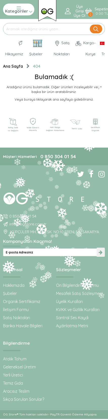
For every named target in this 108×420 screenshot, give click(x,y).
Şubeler (10, 293)
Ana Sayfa (13, 66)
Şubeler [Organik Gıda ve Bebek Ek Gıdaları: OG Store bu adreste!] (36, 48)
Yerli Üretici (13, 375)
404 (36, 66)
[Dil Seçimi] (101, 48)
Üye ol (79, 15)
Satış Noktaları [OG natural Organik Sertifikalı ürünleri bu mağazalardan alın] (62, 48)
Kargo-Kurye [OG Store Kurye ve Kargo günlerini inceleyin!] (85, 48)
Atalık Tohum (14, 358)
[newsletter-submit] (101, 252)
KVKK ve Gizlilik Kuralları (77, 309)
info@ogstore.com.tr (27, 224)
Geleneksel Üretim (19, 366)
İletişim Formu (16, 309)
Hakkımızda (13, 285)
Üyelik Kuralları (69, 301)
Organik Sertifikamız (21, 301)
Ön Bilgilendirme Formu (77, 285)
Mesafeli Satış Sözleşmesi (79, 293)
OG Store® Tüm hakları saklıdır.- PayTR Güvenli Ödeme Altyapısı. (50, 414)
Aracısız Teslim (16, 391)
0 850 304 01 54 (58, 156)
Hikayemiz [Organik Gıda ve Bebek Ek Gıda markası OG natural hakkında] (14, 48)
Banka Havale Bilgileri (22, 325)
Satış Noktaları (16, 317)
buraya (29, 99)
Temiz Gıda (13, 383)
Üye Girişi (79, 8)
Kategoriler (18, 9)
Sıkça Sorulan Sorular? (23, 399)
